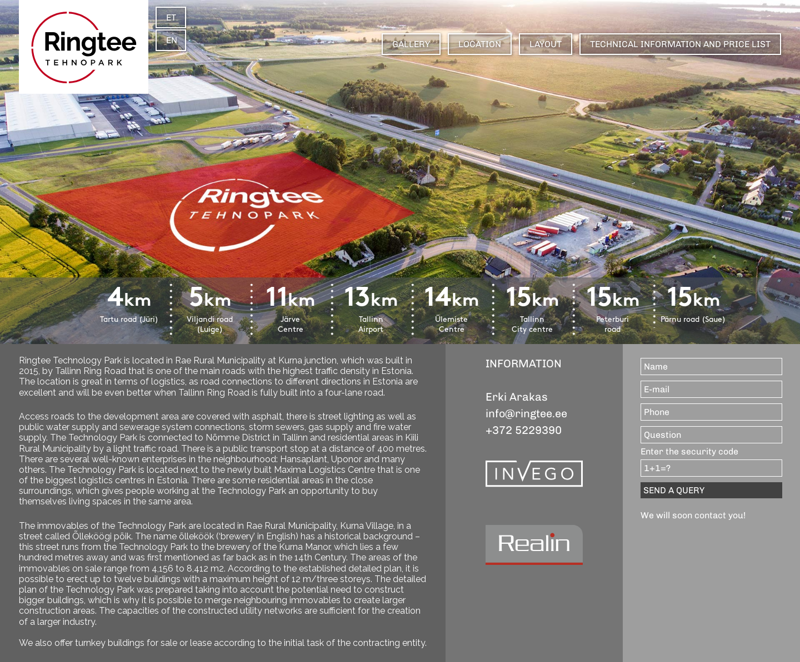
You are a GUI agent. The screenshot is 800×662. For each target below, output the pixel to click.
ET (171, 17)
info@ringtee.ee (526, 413)
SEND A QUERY (673, 490)
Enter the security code (689, 451)
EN (171, 40)
